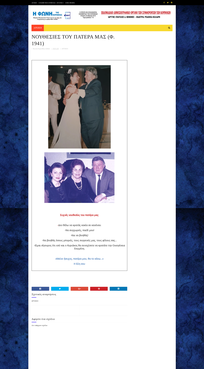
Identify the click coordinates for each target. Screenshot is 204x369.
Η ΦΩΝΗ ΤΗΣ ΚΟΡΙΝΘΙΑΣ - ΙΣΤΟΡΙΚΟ (51, 3)
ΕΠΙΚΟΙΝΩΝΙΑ (70, 3)
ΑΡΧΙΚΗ (34, 3)
